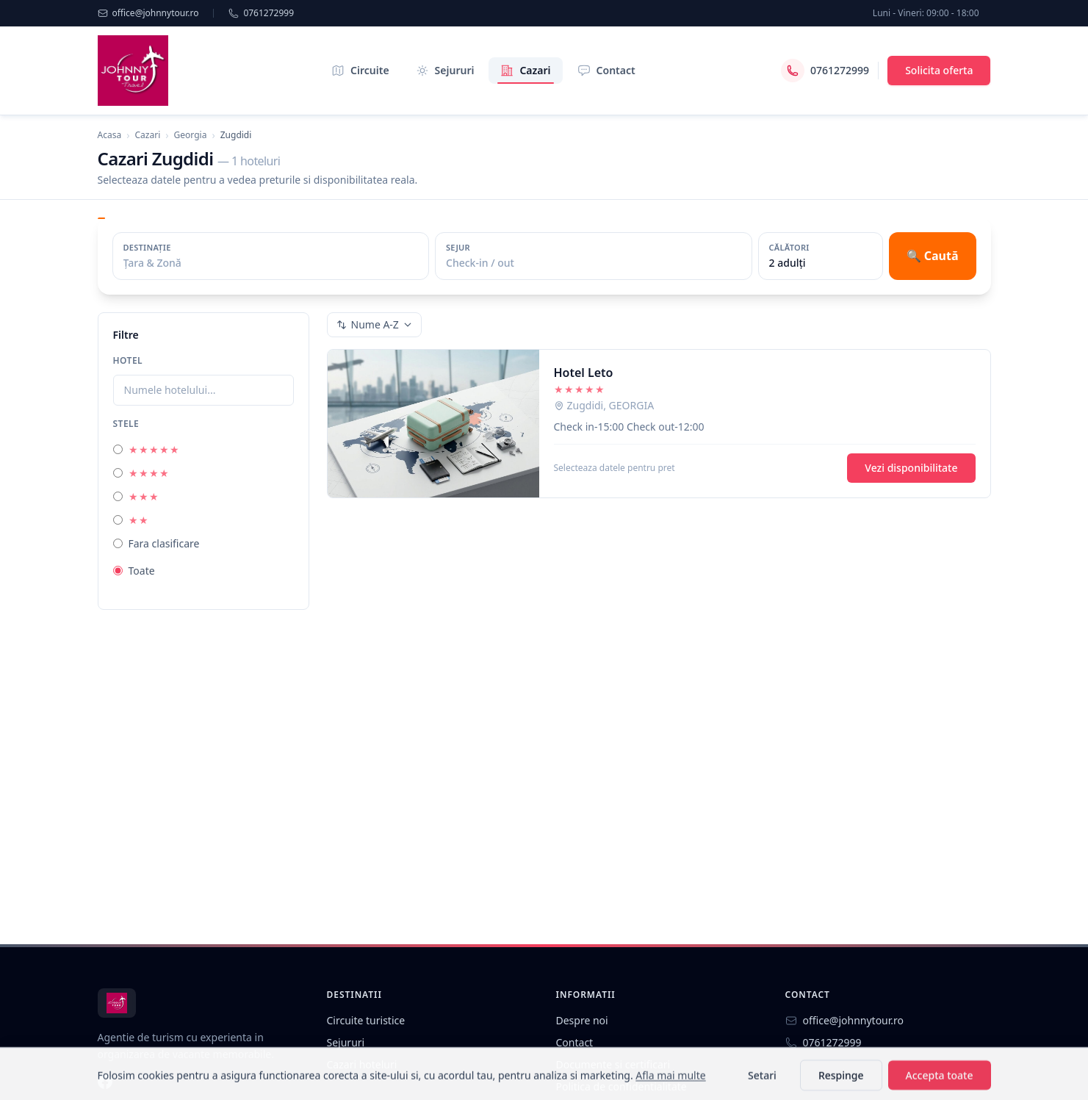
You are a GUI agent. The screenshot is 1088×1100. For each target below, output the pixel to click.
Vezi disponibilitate (911, 468)
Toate (134, 571)
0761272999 (261, 13)
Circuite (360, 70)
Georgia (190, 135)
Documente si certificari (613, 1064)
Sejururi (445, 70)
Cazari (525, 73)
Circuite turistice (366, 1020)
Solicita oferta (939, 70)
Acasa (110, 135)
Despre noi (582, 1020)
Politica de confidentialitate (621, 1086)
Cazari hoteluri (362, 1064)
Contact (606, 70)
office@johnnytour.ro (148, 13)
